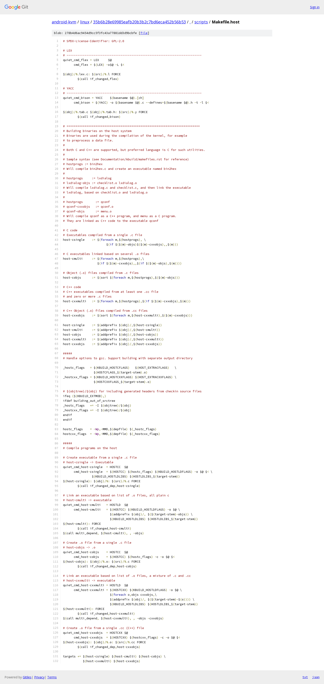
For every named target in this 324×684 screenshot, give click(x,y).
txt (305, 677)
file (144, 33)
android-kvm (64, 22)
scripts (201, 22)
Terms (52, 677)
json (316, 677)
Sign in (315, 7)
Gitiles (27, 677)
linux (84, 22)
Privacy (39, 677)
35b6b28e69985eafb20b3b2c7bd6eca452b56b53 (139, 22)
